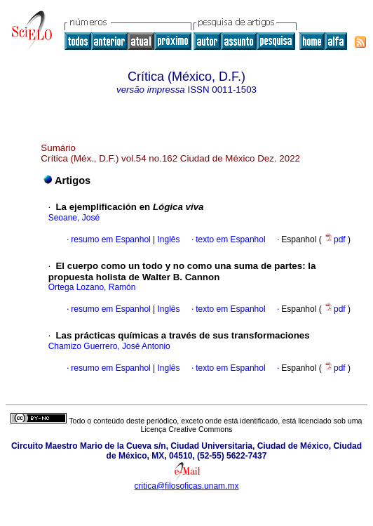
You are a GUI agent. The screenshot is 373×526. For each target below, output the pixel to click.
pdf (336, 239)
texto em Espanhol (230, 239)
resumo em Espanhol (110, 239)
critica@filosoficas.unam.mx (187, 486)
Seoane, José (74, 218)
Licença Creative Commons (187, 429)
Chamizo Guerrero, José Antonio (109, 346)
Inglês (167, 239)
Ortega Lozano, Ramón (92, 287)
